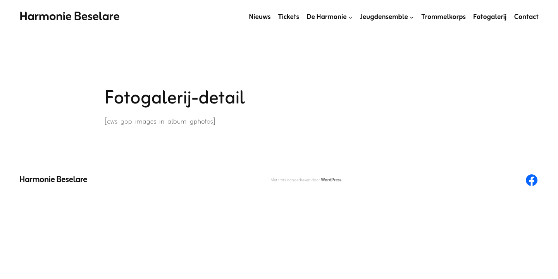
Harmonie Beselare (69, 17)
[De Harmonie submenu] (350, 17)
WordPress (331, 180)
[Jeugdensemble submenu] (412, 17)
